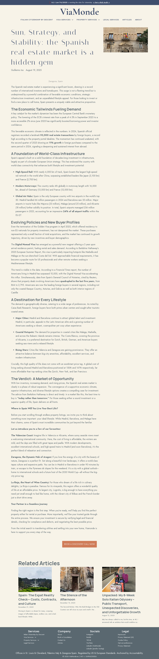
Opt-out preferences (125, 643)
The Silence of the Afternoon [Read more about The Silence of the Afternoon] (73, 597)
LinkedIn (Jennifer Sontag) (95, 648)
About (138, 20)
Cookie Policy (123, 640)
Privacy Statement (124, 646)
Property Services (87, 20)
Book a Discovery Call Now (79, 544)
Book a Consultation (65, 637)
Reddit (88, 637)
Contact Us (61, 640)
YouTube (89, 643)
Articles (127, 20)
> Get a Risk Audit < (101, 2)
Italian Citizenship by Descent (36, 20)
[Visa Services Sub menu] (72, 20)
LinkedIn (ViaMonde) (93, 646)
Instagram (89, 634)
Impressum (122, 634)
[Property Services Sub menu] (99, 20)
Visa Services (63, 20)
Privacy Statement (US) (126, 637)
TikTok (88, 640)
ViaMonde (79, 11)
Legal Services (111, 20)
